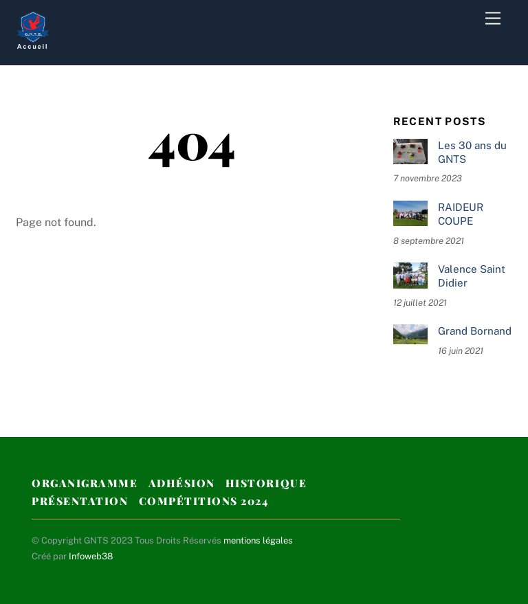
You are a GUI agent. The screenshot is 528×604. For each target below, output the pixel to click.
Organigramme (85, 483)
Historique (266, 483)
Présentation (80, 501)
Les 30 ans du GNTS (472, 152)
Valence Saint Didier (471, 276)
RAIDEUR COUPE (460, 214)
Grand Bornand (475, 331)
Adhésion (181, 483)
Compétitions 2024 (204, 501)
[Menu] (493, 18)
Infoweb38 (91, 556)
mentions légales (258, 540)
